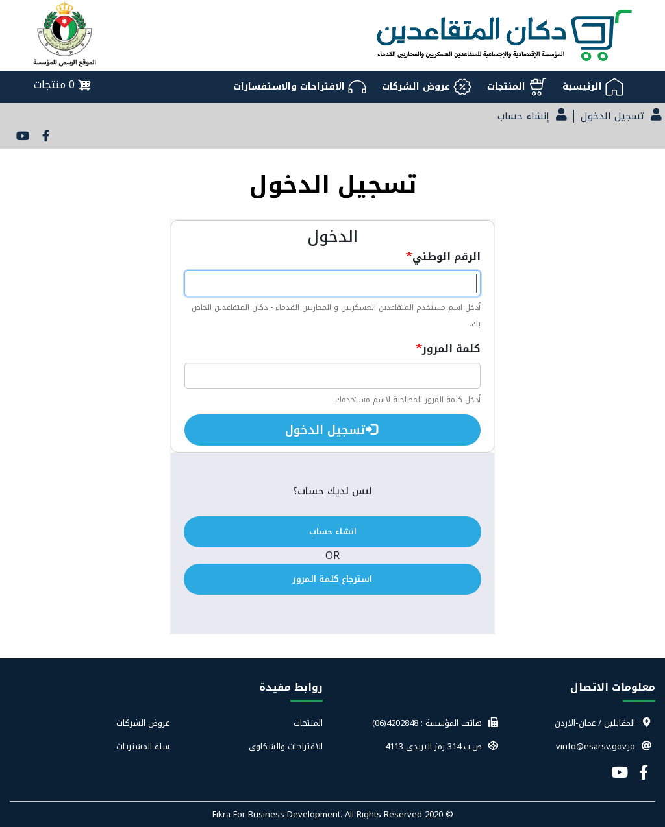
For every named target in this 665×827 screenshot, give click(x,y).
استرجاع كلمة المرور (332, 579)
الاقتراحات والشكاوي (286, 746)
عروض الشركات (142, 723)
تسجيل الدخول (331, 430)
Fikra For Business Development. (278, 814)
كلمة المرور (451, 349)
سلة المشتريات (142, 746)
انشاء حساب (333, 531)
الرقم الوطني (446, 256)
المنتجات (308, 723)
